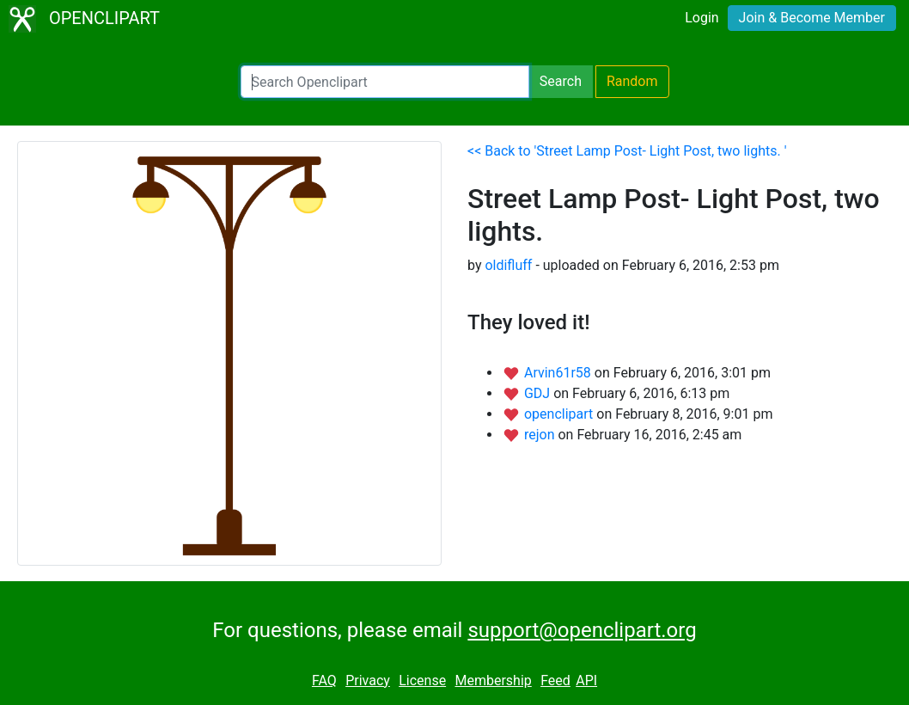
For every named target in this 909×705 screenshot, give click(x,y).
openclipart (560, 414)
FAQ (324, 680)
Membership (492, 680)
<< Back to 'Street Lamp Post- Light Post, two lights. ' (626, 151)
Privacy (367, 680)
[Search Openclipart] (385, 81)
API (586, 680)
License (422, 680)
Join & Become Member (812, 17)
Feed (555, 680)
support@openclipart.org (581, 630)
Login (701, 17)
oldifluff (508, 265)
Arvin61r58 (559, 373)
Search (561, 81)
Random (632, 81)
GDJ (538, 393)
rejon (541, 434)
